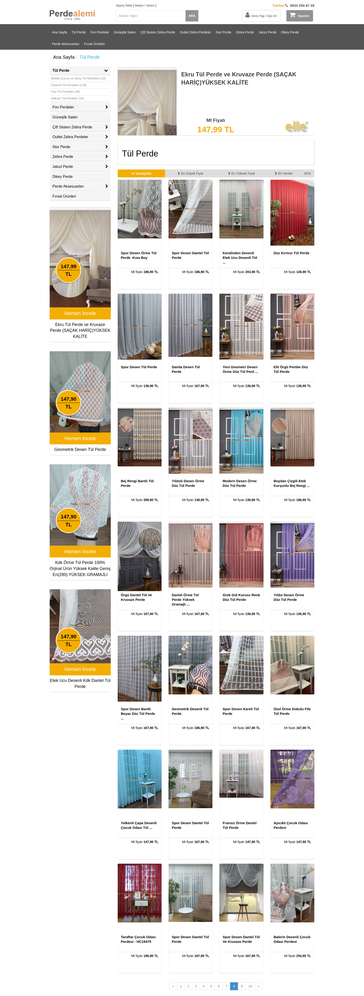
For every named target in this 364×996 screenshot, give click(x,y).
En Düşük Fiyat (190, 173)
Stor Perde (223, 32)
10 (250, 986)
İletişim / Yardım (145, 5)
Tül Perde (79, 32)
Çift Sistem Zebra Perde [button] (80, 127)
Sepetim (299, 15)
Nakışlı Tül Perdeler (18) (67, 98)
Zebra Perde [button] (80, 157)
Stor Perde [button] (80, 147)
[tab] (80, 70)
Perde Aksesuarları (65, 44)
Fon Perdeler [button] (80, 107)
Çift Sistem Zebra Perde (157, 32)
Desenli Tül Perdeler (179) (69, 85)
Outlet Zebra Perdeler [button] (80, 137)
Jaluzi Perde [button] (80, 167)
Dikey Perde (290, 32)
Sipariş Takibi (124, 5)
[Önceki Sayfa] (173, 986)
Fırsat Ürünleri (94, 44)
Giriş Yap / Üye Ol (260, 15)
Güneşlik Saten (125, 32)
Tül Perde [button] (80, 70)
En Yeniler (284, 173)
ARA (191, 16)
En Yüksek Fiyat (241, 173)
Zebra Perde (245, 32)
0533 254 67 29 (293, 5)
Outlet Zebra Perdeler (195, 32)
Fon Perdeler (99, 32)
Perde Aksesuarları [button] (80, 186)
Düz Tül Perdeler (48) (65, 91)
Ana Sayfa (59, 32)
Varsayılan (141, 173)
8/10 (307, 173)
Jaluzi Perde (267, 32)
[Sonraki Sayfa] (259, 986)
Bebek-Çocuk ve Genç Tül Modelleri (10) (78, 78)
